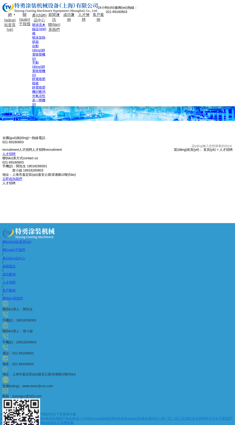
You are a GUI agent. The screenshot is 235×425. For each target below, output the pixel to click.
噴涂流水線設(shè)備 (39, 29)
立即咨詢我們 (12, 179)
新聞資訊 (54, 17)
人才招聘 (83, 17)
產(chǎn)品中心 (39, 17)
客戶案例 (98, 17)
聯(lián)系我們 (54, 27)
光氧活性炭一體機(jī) (38, 100)
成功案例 (69, 17)
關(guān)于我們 (24, 19)
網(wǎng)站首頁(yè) (10, 22)
